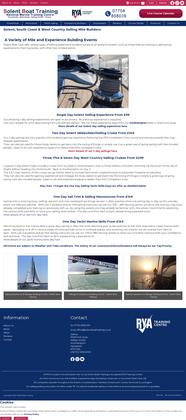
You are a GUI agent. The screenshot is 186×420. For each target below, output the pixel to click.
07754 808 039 (82, 325)
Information (16, 317)
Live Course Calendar (160, 13)
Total (131, 3)
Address (74, 334)
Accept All (5, 418)
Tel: (71, 325)
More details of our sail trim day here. (25, 214)
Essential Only (21, 418)
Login (151, 3)
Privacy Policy (31, 414)
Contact (78, 317)
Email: (73, 330)
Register (163, 3)
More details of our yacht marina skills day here (31, 239)
